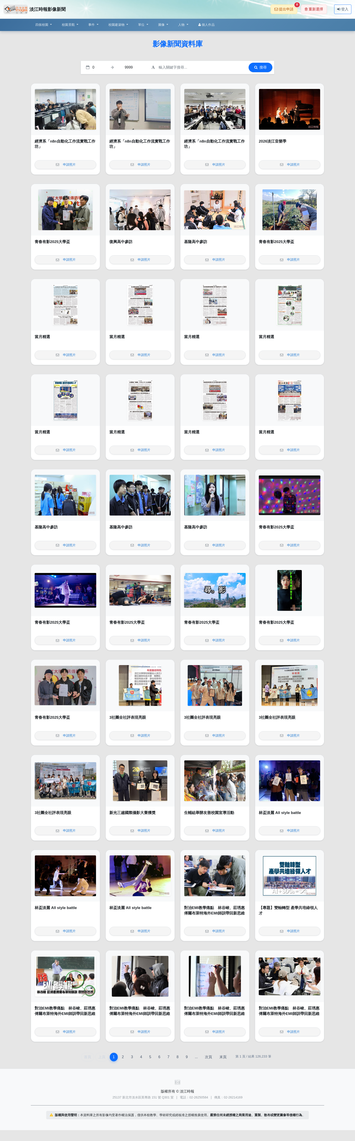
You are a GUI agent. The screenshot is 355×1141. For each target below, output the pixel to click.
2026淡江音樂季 (272, 141)
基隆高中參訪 (195, 242)
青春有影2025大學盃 (52, 242)
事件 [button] (92, 24)
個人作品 (206, 24)
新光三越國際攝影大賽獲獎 (132, 813)
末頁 (223, 1057)
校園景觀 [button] (69, 24)
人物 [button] (182, 24)
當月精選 (42, 337)
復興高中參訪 (120, 242)
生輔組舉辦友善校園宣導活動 (209, 813)
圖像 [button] (162, 24)
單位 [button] (142, 24)
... (196, 1057)
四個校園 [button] (42, 24)
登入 (342, 9)
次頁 (208, 1057)
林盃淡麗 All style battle (280, 813)
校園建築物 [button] (117, 24)
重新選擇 (314, 9)
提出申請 (285, 8)
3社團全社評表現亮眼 (127, 717)
